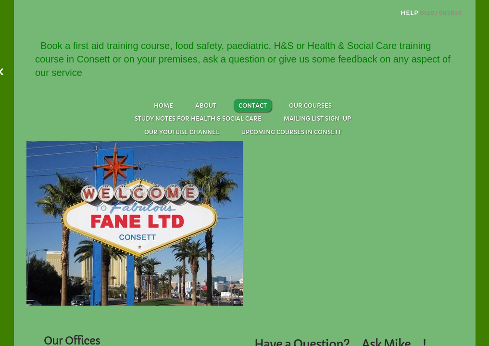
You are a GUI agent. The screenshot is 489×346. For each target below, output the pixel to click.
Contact (252, 105)
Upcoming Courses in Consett (291, 132)
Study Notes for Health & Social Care (198, 118)
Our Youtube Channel (181, 132)
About (205, 105)
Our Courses (310, 105)
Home (163, 105)
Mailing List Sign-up (317, 118)
